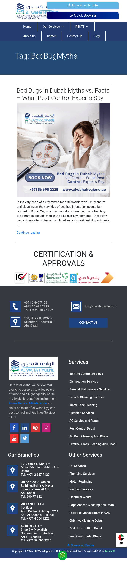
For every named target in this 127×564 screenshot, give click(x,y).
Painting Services (81, 489)
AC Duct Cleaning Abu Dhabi (88, 436)
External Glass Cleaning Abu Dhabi (92, 444)
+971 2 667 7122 (38, 474)
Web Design (84, 551)
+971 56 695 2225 (39, 540)
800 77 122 (34, 496)
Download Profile (83, 5)
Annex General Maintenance (28, 403)
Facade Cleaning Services (86, 397)
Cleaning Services (81, 413)
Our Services (53, 26)
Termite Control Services (86, 374)
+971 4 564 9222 (38, 518)
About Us (29, 36)
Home (27, 26)
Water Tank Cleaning (83, 405)
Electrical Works (80, 497)
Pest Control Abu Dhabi (85, 536)
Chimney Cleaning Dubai (85, 520)
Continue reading (28, 232)
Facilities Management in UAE (89, 513)
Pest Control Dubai (82, 428)
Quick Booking (83, 15)
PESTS (82, 26)
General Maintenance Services (90, 389)
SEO (98, 551)
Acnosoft (110, 551)
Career (51, 36)
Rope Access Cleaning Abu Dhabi (91, 505)
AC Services (77, 466)
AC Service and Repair (84, 420)
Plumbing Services (82, 473)
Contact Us (74, 36)
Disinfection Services (83, 381)
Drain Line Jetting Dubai (85, 528)
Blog (97, 36)
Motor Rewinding (81, 481)
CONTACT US (88, 322)
